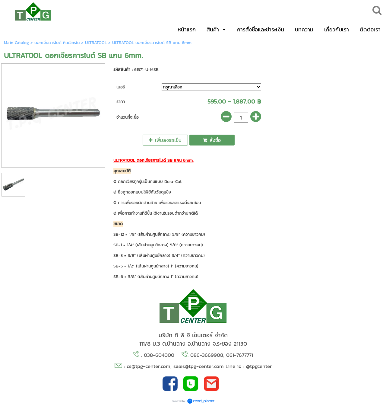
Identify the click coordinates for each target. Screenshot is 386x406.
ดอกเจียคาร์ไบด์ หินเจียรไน (57, 43)
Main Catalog (16, 43)
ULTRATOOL (96, 43)
